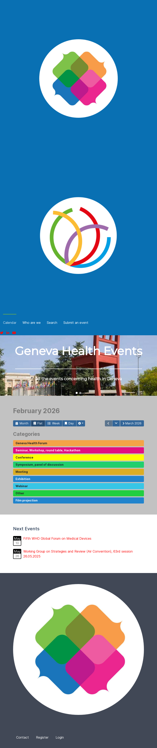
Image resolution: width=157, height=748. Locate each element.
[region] (78, 365)
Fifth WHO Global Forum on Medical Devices (57, 538)
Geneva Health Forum (31, 443)
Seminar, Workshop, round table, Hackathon (48, 450)
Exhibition (23, 479)
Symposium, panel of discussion (40, 464)
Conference (24, 457)
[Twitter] (1, 333)
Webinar (22, 486)
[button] (77, 393)
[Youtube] (14, 333)
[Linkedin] (7, 333)
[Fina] (78, 78)
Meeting (22, 471)
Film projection (27, 500)
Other (20, 493)
